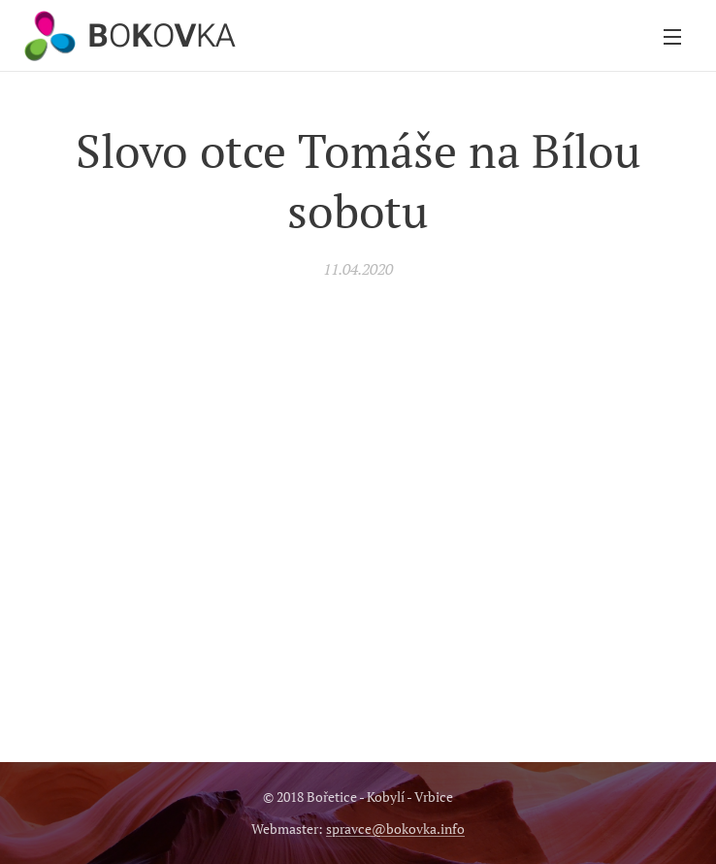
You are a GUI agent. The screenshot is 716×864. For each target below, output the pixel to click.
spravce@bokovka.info (395, 828)
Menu (672, 37)
